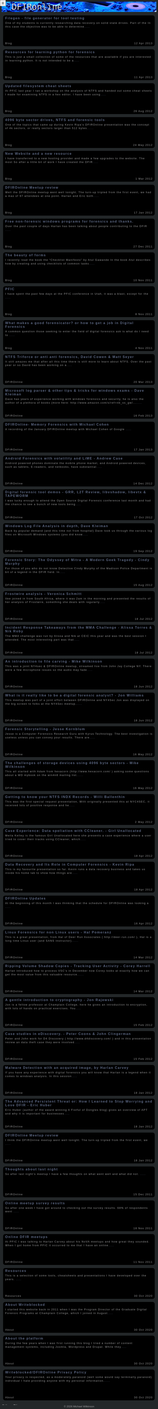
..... (87, 26)
